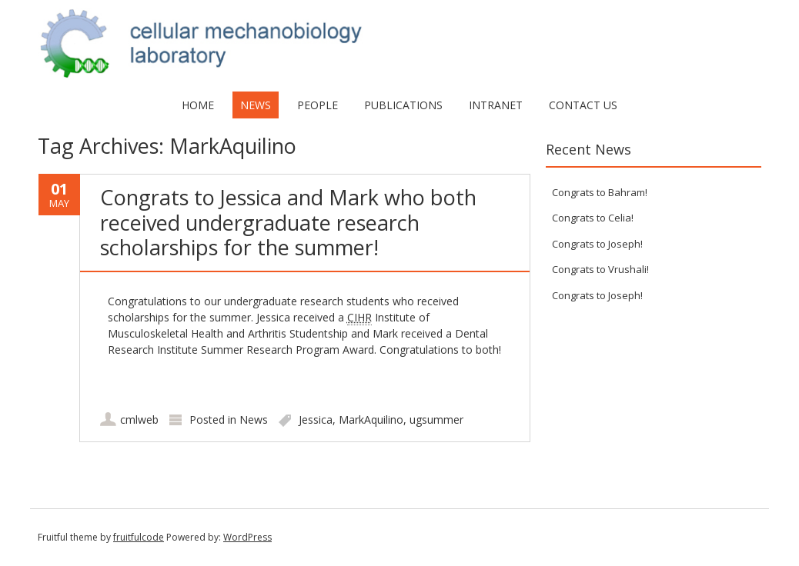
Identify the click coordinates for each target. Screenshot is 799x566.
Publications (403, 105)
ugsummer (436, 419)
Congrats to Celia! (593, 218)
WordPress (247, 537)
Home (198, 105)
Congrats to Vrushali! (600, 269)
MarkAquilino (371, 419)
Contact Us (583, 105)
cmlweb (139, 419)
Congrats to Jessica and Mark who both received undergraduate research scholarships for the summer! (288, 222)
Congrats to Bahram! (599, 192)
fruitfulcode (138, 537)
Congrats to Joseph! (597, 244)
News (255, 105)
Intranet (496, 105)
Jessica (316, 419)
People (317, 105)
